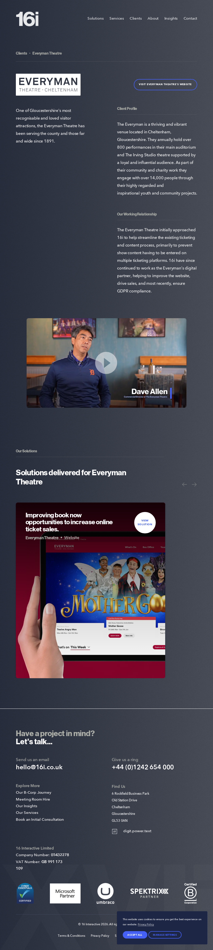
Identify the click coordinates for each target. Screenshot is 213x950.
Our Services (27, 813)
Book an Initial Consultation (40, 820)
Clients (136, 19)
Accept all (134, 934)
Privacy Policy (100, 936)
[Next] (194, 484)
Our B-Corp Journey (33, 793)
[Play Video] (106, 363)
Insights (171, 19)
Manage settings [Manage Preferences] (165, 934)
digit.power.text (131, 831)
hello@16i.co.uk (39, 767)
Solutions (95, 19)
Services (116, 19)
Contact (190, 19)
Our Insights (26, 806)
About (153, 19)
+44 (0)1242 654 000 (143, 767)
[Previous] (184, 484)
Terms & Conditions (71, 936)
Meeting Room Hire (33, 800)
